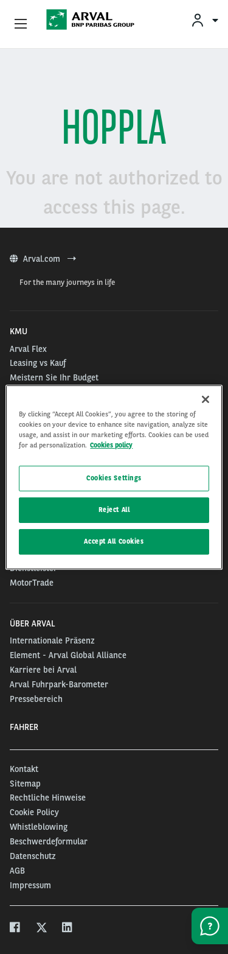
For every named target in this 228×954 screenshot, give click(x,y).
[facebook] (15, 928)
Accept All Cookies (113, 541)
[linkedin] (68, 928)
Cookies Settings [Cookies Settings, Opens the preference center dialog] (114, 478)
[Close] (205, 398)
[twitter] (41, 928)
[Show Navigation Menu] (20, 24)
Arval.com (43, 259)
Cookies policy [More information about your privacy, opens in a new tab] (111, 445)
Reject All (114, 509)
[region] (113, 476)
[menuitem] (204, 19)
